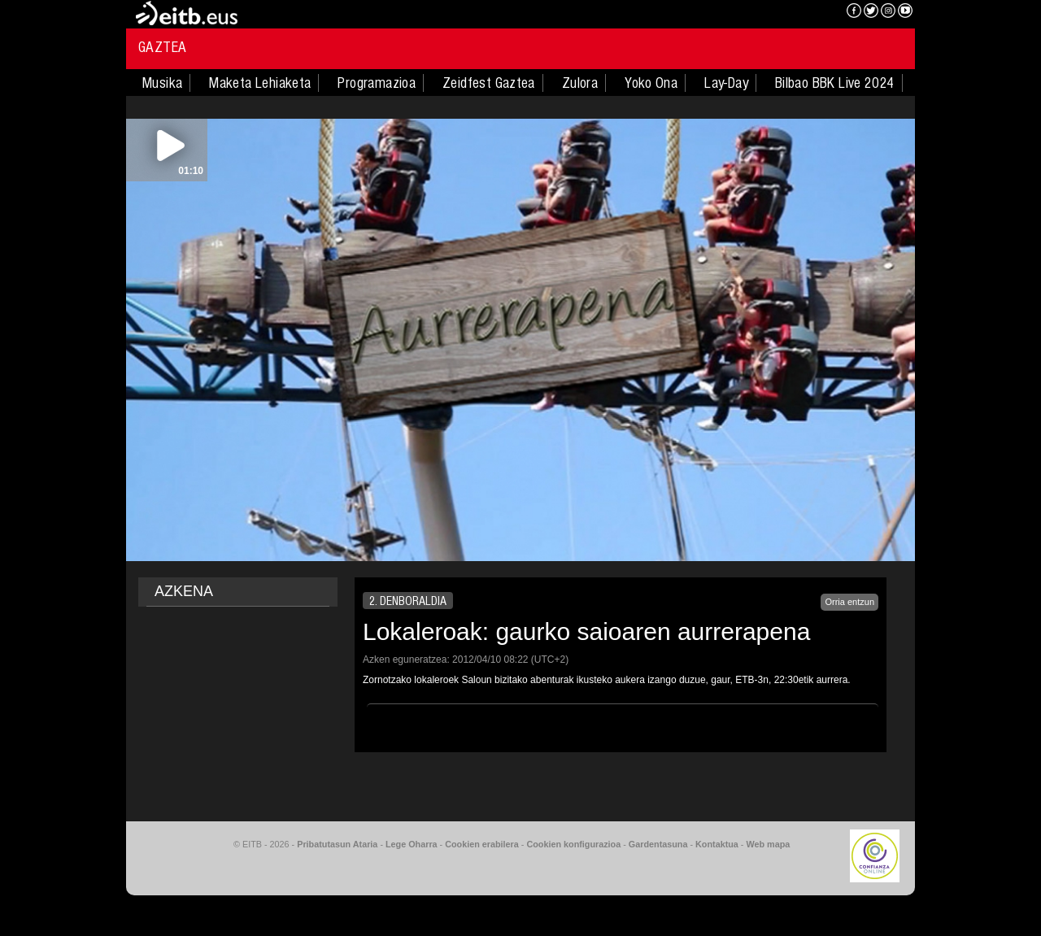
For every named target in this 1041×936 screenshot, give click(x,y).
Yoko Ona (651, 83)
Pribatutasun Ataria (337, 844)
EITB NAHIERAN (775, 12)
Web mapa (768, 844)
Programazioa (377, 83)
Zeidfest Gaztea (488, 83)
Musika (162, 83)
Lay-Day (726, 83)
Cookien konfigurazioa (573, 844)
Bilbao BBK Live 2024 (835, 83)
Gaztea (162, 47)
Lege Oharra (411, 844)
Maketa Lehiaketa (260, 83)
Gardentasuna (658, 844)
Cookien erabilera (482, 844)
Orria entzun (849, 602)
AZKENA (184, 591)
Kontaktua (716, 844)
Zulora (580, 83)
